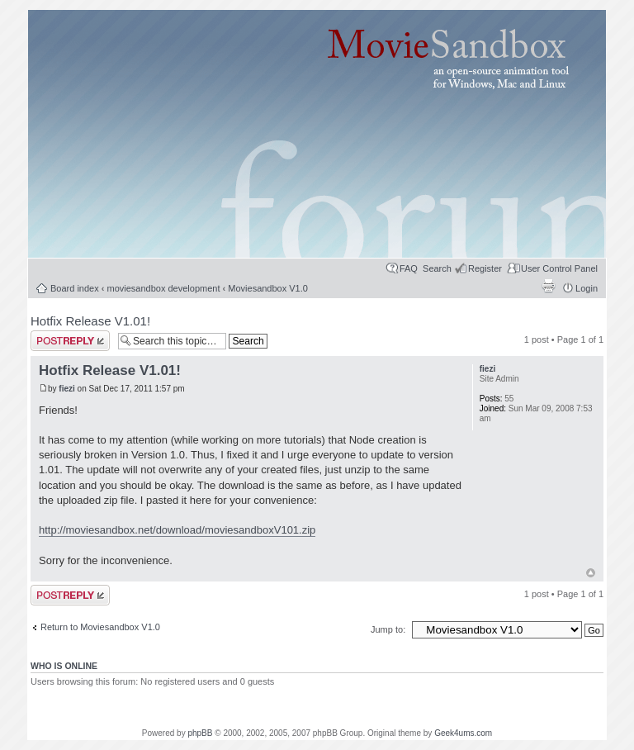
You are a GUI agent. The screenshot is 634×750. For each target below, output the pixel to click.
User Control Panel (559, 268)
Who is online (64, 666)
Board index (74, 288)
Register (485, 268)
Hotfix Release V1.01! (90, 321)
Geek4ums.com (463, 733)
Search (437, 268)
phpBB (199, 733)
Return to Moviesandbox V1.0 (100, 627)
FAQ (409, 268)
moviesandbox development (163, 288)
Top (590, 572)
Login (586, 288)
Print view (548, 285)
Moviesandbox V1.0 (268, 288)
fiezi (66, 388)
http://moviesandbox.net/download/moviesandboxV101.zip (177, 530)
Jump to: (389, 629)
